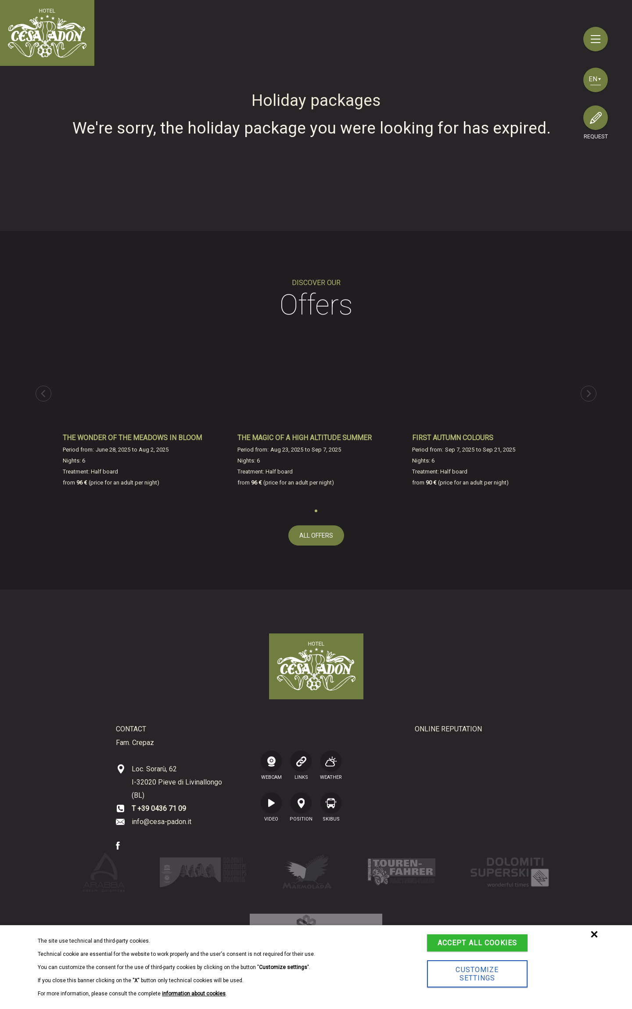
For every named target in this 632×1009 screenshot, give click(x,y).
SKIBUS (330, 806)
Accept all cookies (477, 943)
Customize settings (477, 974)
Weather (331, 765)
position (301, 806)
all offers (316, 535)
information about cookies (194, 994)
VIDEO (271, 806)
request (596, 136)
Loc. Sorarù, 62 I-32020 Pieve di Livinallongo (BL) (177, 782)
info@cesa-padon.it (161, 821)
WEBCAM (271, 765)
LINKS (301, 765)
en (595, 79)
